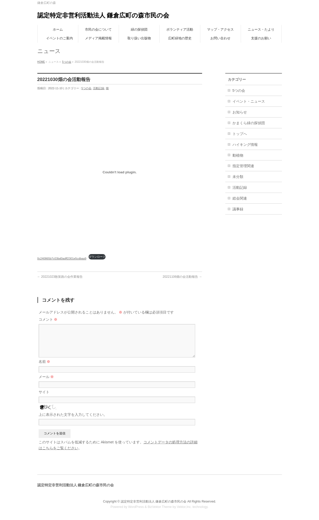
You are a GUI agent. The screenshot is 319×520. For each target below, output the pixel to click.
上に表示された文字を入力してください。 (73, 415)
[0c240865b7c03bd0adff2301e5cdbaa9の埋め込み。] (119, 172)
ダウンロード (97, 256)
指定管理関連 (243, 166)
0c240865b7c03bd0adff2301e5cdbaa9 (62, 258)
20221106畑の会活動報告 (182, 277)
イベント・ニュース (248, 101)
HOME (41, 61)
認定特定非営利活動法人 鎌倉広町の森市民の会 (103, 15)
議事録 (237, 209)
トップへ (239, 134)
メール (46, 377)
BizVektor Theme (160, 507)
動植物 (237, 155)
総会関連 (239, 198)
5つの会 (66, 61)
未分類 (237, 177)
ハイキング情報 (245, 144)
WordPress (136, 507)
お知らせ (239, 112)
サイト (44, 392)
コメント (48, 319)
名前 (44, 362)
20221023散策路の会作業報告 (60, 277)
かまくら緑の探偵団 (248, 123)
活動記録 (98, 88)
